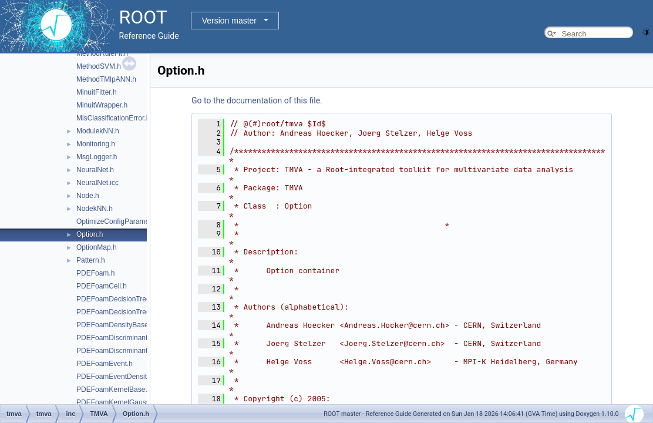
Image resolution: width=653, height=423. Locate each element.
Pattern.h (90, 260)
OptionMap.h (96, 247)
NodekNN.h (94, 208)
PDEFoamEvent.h (104, 364)
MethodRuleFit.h (102, 53)
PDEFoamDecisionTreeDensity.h (127, 312)
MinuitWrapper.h (101, 105)
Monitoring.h (95, 144)
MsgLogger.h (96, 157)
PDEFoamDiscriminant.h (114, 338)
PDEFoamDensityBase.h (115, 325)
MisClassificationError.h (113, 118)
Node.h (87, 196)
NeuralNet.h (95, 170)
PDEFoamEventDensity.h (116, 376)
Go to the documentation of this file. (256, 100)
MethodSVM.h (98, 66)
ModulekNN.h (97, 131)
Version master (229, 20)
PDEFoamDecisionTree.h (116, 299)
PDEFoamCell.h (101, 286)
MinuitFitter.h (96, 92)
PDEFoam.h (95, 273)
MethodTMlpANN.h (106, 79)
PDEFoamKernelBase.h (113, 389)
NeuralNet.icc (97, 183)
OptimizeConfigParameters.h (121, 221)
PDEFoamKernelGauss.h (116, 402)
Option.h (89, 234)
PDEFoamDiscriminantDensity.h (126, 351)
